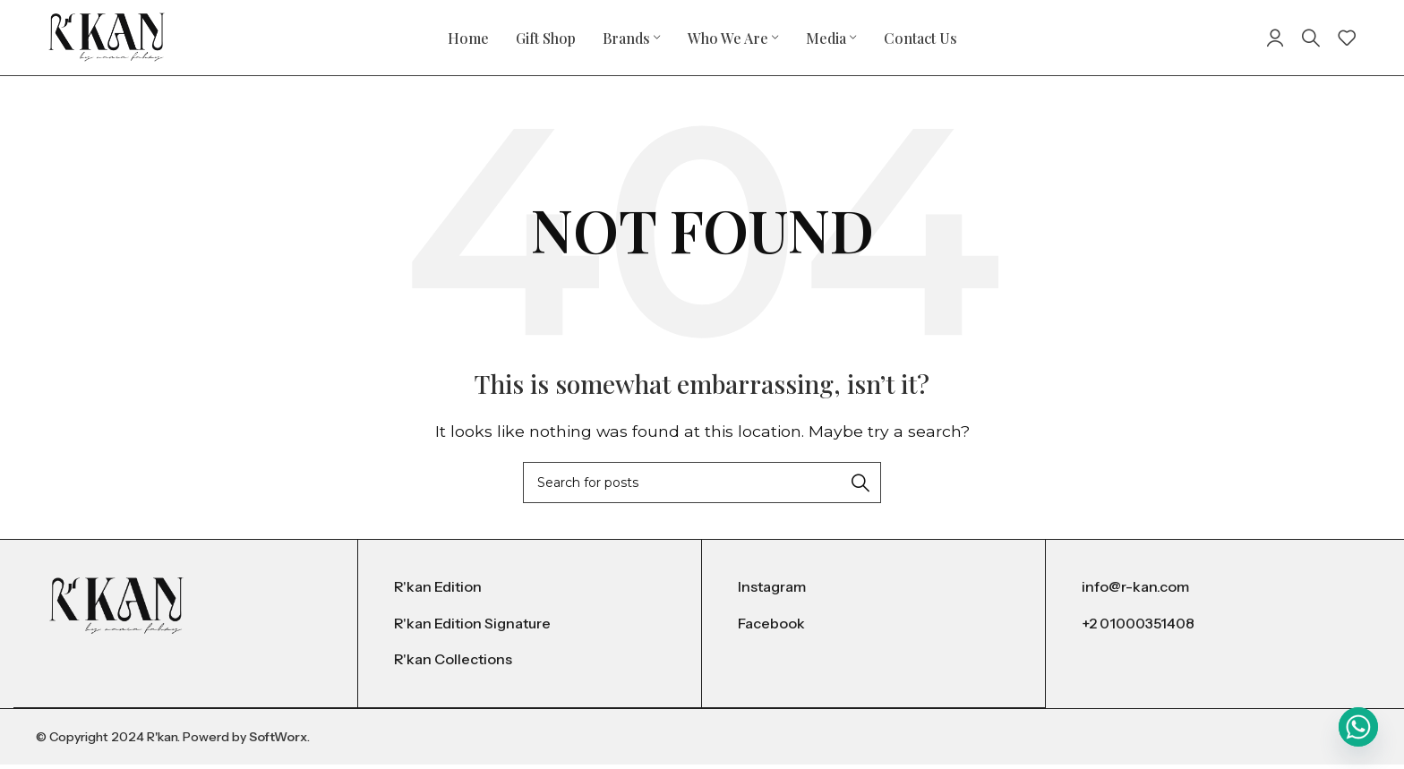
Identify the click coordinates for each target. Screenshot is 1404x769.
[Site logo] (106, 38)
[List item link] (529, 592)
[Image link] (116, 609)
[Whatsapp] (1358, 727)
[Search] (1311, 40)
